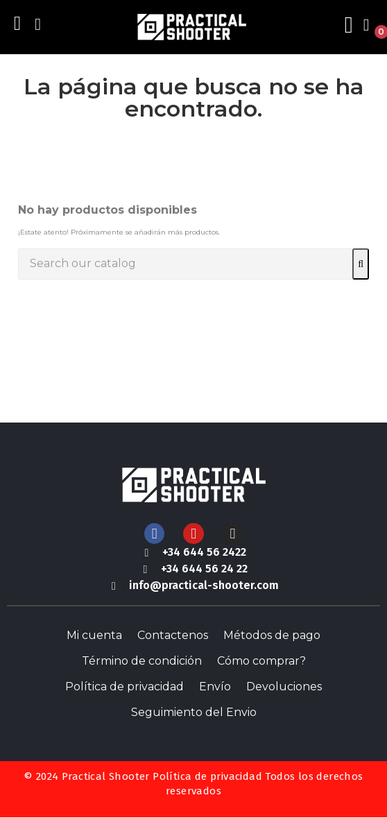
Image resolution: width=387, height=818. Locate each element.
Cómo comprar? (261, 660)
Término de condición (142, 660)
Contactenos (172, 635)
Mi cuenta (94, 635)
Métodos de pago (271, 635)
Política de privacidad (124, 686)
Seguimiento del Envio (194, 712)
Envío (215, 686)
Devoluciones (284, 686)
